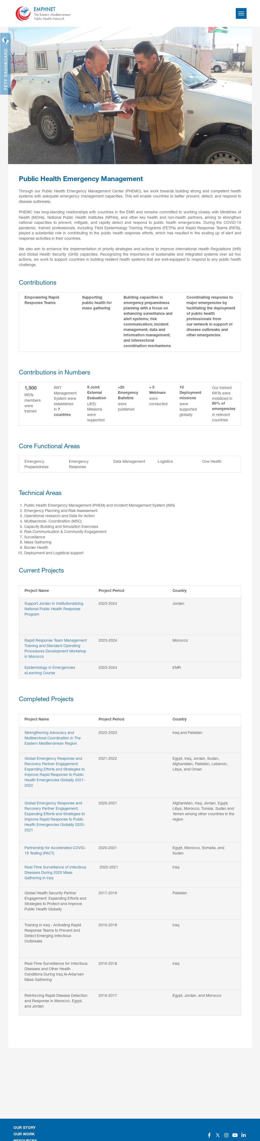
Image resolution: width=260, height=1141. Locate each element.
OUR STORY (24, 1128)
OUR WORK (24, 1134)
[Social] (209, 1135)
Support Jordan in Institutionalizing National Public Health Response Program (53, 608)
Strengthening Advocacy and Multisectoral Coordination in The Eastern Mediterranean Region (52, 738)
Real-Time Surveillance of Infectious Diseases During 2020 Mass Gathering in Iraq (55, 872)
